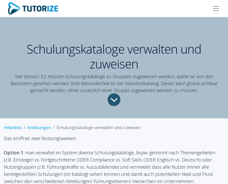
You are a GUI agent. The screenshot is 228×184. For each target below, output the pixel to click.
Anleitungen (39, 127)
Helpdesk (13, 127)
